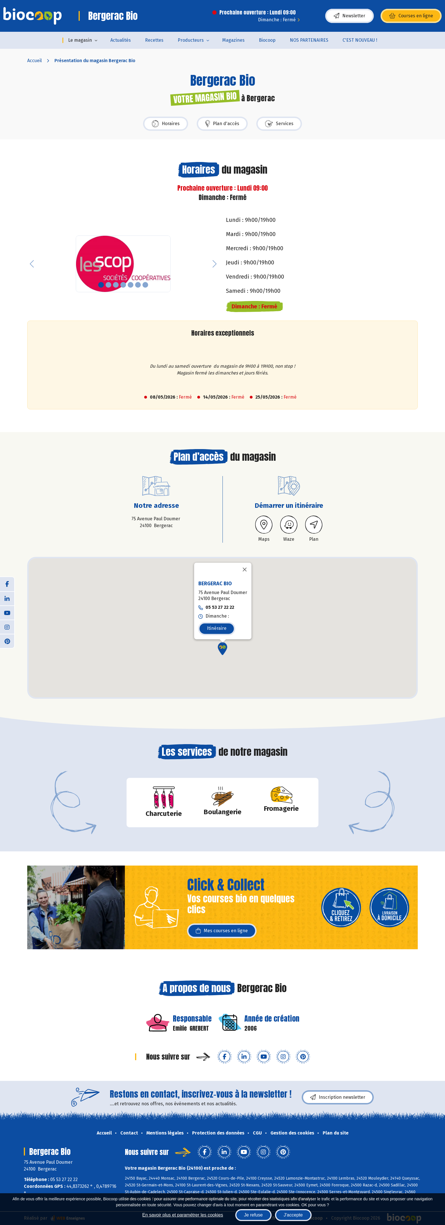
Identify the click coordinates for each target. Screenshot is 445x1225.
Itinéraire (216, 628)
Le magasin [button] (80, 40)
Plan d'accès (222, 123)
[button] (31, 263)
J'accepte (293, 1215)
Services (279, 123)
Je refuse (253, 1215)
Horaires (166, 123)
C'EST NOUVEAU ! (360, 40)
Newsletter (349, 16)
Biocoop (267, 40)
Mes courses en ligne (222, 931)
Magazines (233, 40)
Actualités (120, 40)
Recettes (154, 40)
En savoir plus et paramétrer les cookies (182, 1215)
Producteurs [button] (191, 40)
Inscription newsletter (337, 1097)
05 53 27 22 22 (219, 607)
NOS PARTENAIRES (309, 40)
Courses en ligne (411, 16)
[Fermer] (244, 569)
